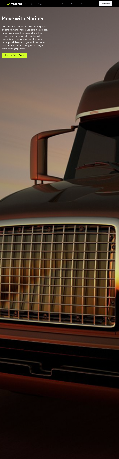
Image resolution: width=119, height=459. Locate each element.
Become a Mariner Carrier (14, 55)
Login (93, 4)
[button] (29, 4)
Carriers (64, 4)
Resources (84, 4)
